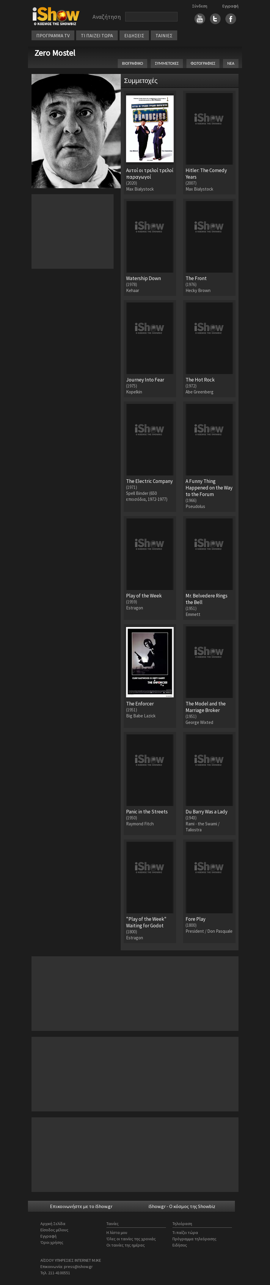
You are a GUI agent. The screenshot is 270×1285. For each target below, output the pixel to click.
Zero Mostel (54, 52)
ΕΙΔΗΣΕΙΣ (134, 35)
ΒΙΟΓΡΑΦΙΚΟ (132, 63)
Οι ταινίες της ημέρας (125, 1245)
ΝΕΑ (230, 63)
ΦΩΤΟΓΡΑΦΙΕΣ (203, 63)
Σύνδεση (199, 6)
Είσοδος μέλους (54, 1230)
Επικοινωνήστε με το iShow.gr (81, 1206)
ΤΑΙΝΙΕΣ (164, 35)
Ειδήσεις (179, 1245)
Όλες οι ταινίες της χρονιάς (131, 1238)
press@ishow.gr (78, 1266)
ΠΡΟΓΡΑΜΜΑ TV (53, 35)
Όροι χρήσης (51, 1242)
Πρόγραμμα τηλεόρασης (194, 1238)
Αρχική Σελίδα (52, 1223)
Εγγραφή (230, 6)
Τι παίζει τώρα (185, 1232)
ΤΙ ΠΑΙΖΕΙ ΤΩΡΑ (97, 35)
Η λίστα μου (116, 1232)
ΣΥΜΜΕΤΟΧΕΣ (167, 63)
